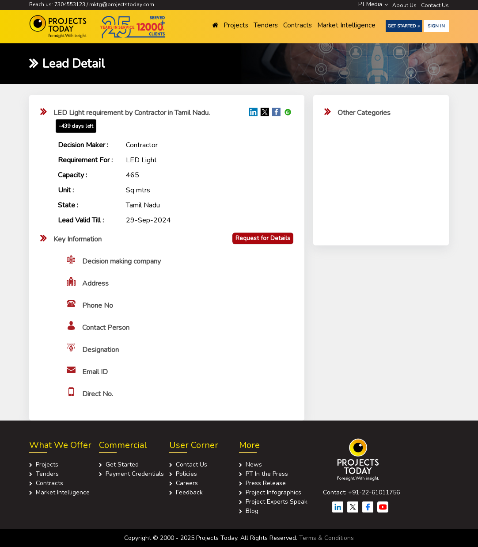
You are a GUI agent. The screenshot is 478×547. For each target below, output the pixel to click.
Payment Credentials (135, 474)
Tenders (266, 25)
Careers (187, 483)
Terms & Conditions (326, 538)
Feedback (189, 492)
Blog (252, 511)
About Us (404, 5)
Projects (236, 25)
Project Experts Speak (276, 501)
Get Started (403, 26)
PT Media (373, 4)
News (254, 464)
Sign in (436, 26)
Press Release (266, 483)
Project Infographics (273, 492)
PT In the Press (267, 474)
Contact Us (435, 5)
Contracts (297, 25)
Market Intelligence (346, 25)
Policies (186, 474)
